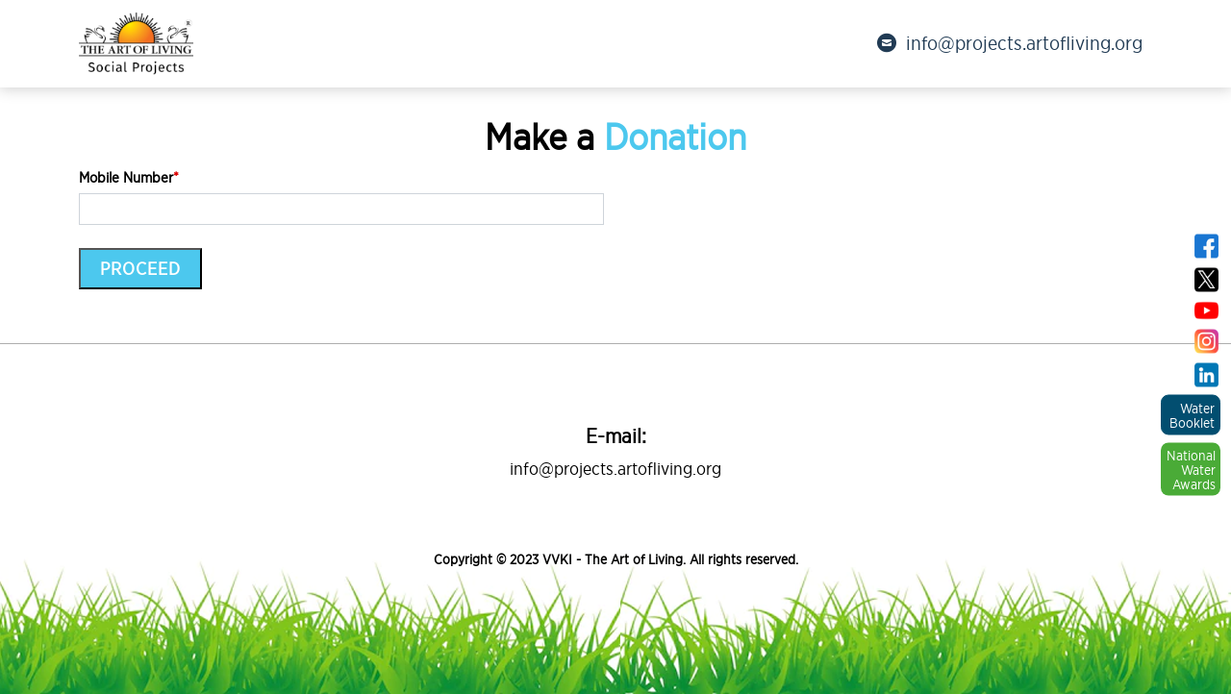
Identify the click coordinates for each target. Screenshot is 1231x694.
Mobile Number (129, 177)
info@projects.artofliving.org (1010, 43)
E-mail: (616, 436)
